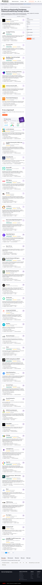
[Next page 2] (6, 552)
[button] (36, 1)
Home (2, 7)
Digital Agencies (6, 7)
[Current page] (11, 552)
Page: (8, 552)
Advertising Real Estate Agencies (14, 7)
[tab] (3, 558)
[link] (22, 1)
